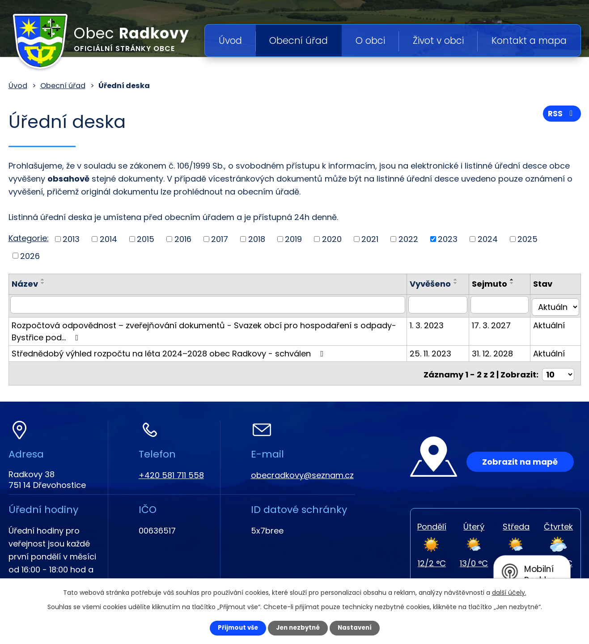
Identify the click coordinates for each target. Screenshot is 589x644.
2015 (145, 239)
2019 (293, 239)
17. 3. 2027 (497, 322)
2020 (332, 239)
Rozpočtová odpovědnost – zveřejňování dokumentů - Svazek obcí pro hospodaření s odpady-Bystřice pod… (204, 328)
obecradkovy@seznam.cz (302, 470)
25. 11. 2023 (440, 350)
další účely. (509, 591)
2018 (256, 239)
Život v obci (438, 40)
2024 (488, 239)
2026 (30, 255)
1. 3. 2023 (436, 322)
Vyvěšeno (439, 283)
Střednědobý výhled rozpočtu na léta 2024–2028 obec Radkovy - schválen (169, 350)
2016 (182, 239)
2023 (448, 239)
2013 (71, 239)
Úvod (230, 40)
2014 (108, 239)
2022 (408, 239)
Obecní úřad (298, 40)
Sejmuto (495, 283)
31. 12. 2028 (498, 350)
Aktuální (552, 322)
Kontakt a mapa (529, 40)
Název (25, 283)
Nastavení (360, 627)
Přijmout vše (233, 627)
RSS (561, 115)
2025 (527, 239)
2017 (219, 239)
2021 (369, 239)
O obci (370, 40)
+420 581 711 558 (171, 470)
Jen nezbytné (298, 627)
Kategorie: (28, 238)
